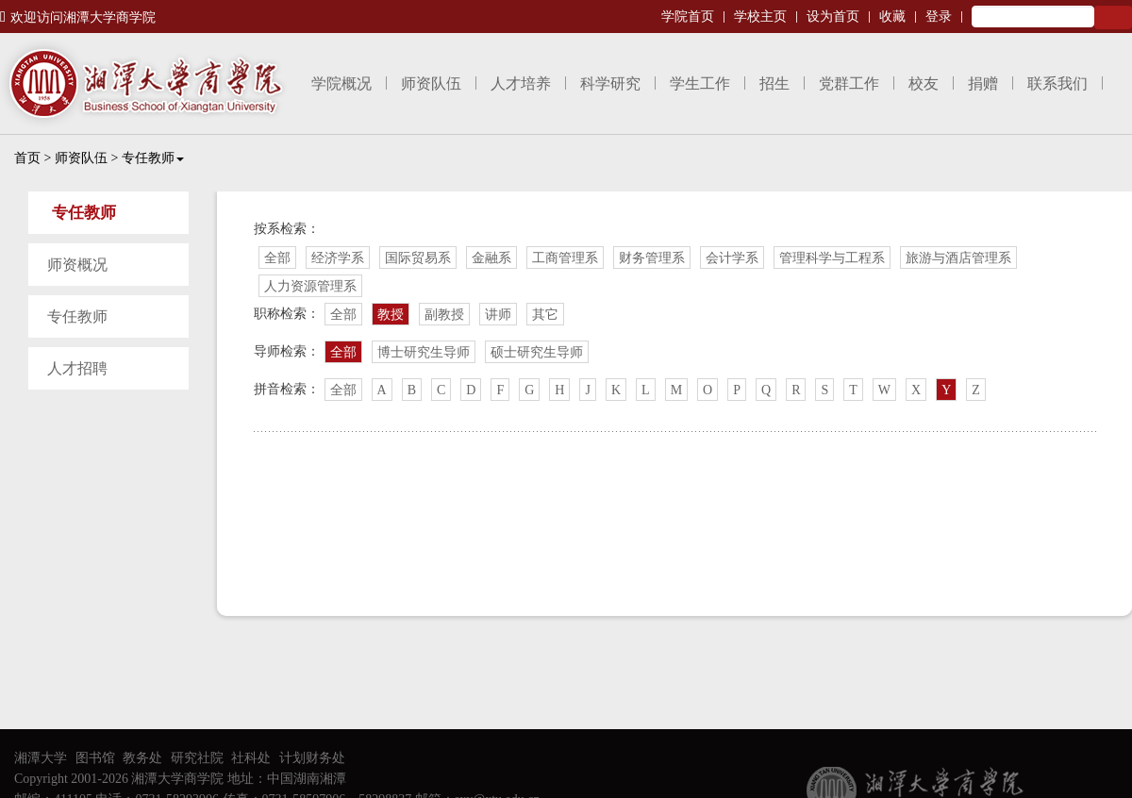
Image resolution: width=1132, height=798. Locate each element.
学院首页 (687, 16)
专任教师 (153, 158)
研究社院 (197, 758)
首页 (27, 158)
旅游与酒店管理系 (958, 258)
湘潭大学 (40, 758)
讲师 (498, 315)
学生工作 (700, 83)
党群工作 (849, 83)
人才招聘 (77, 368)
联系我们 (1057, 83)
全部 (277, 258)
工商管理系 (565, 258)
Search (1113, 17)
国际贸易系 (418, 258)
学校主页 (760, 16)
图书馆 (95, 758)
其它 (545, 315)
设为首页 (833, 16)
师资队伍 (431, 83)
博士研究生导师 (423, 352)
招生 (774, 83)
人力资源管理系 (310, 286)
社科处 (251, 758)
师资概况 (77, 265)
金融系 (491, 258)
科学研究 (610, 83)
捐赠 (983, 83)
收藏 (892, 16)
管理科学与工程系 (832, 258)
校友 (923, 83)
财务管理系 (652, 258)
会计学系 (732, 258)
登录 (938, 16)
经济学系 (337, 258)
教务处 (142, 758)
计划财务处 (312, 758)
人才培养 (521, 83)
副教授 (444, 315)
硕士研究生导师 (537, 352)
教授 (390, 315)
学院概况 (341, 83)
